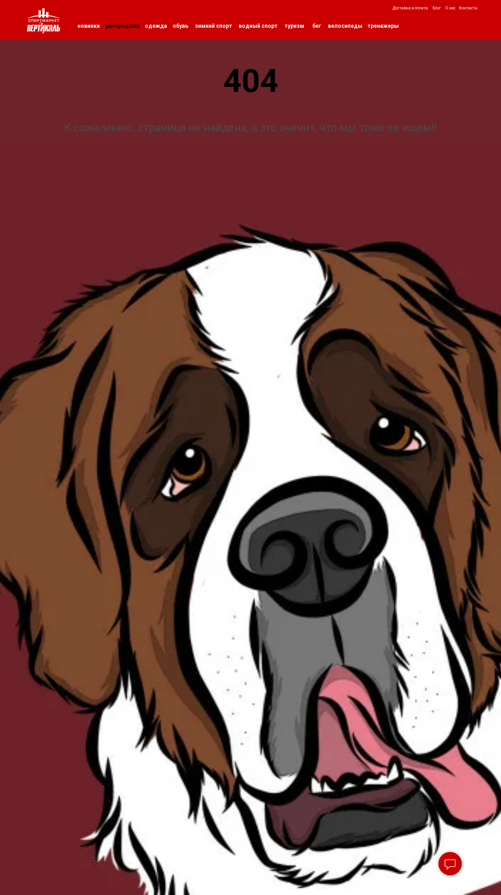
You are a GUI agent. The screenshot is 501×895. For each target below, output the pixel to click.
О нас (450, 8)
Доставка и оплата (410, 8)
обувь (180, 26)
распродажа (123, 26)
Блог (437, 8)
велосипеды (345, 26)
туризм (294, 26)
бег (316, 26)
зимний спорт (213, 26)
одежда (156, 26)
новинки (88, 26)
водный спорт (258, 26)
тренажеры (383, 26)
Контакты (468, 8)
